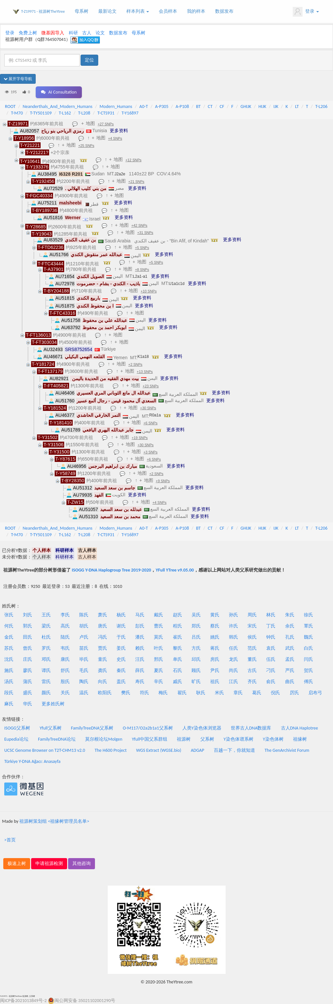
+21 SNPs (136, 182)
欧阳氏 (105, 693)
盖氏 (121, 681)
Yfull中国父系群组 (149, 739)
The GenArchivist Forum (287, 750)
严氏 (289, 670)
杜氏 (46, 637)
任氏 (233, 648)
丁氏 (270, 626)
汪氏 (139, 659)
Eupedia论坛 (16, 739)
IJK (275, 106)
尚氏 (233, 670)
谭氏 (46, 670)
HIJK (262, 106)
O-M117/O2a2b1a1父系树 (148, 728)
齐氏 (252, 681)
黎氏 (177, 648)
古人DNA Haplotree (299, 728)
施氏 (8, 670)
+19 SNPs (140, 438)
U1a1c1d (176, 283)
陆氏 (65, 637)
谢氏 (121, 626)
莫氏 (158, 637)
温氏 (83, 693)
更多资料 (119, 130)
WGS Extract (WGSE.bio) (158, 750)
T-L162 (65, 113)
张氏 (8, 615)
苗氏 (83, 648)
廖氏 (27, 670)
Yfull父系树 (50, 728)
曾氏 (27, 648)
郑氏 (196, 626)
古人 (86, 33)
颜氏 (46, 693)
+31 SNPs (145, 233)
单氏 (177, 659)
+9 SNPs (163, 481)
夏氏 (158, 670)
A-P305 (162, 106)
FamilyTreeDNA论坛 (57, 739)
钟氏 (270, 637)
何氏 (8, 626)
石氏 (177, 670)
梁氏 (46, 626)
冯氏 (102, 637)
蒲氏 (27, 681)
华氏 (27, 704)
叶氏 (158, 648)
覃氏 (308, 626)
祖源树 (184, 739)
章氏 (238, 693)
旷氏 (196, 681)
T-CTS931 (105, 113)
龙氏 (233, 659)
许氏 (233, 626)
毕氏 (83, 659)
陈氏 (83, 615)
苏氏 (8, 648)
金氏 (8, 637)
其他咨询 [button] (81, 863)
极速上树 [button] (17, 863)
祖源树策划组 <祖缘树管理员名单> (54, 821)
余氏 (289, 626)
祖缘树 (300, 739)
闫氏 (308, 659)
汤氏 (8, 681)
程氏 (177, 626)
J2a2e (120, 174)
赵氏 (177, 615)
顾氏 (196, 670)
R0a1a (155, 415)
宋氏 (252, 626)
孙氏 (233, 615)
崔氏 (177, 637)
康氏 (65, 659)
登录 (306, 12)
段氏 (8, 693)
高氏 (65, 626)
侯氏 (252, 637)
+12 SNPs (133, 160)
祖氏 (214, 681)
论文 (100, 33)
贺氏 (308, 670)
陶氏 (83, 681)
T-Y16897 (130, 113)
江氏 (233, 681)
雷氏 (46, 681)
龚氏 (102, 670)
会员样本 (168, 11)
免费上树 (28, 33)
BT (198, 106)
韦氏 (65, 648)
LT (297, 106)
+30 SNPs (148, 408)
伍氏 (270, 659)
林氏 (270, 615)
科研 (73, 33)
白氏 (308, 648)
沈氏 (8, 659)
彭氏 (139, 626)
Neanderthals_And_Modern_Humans (57, 106)
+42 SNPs (139, 225)
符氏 (144, 693)
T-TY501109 (41, 113)
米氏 (219, 693)
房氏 (214, 659)
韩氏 (233, 637)
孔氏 (289, 637)
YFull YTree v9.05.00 (175, 570)
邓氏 (46, 659)
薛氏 (139, 670)
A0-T (143, 106)
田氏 (27, 637)
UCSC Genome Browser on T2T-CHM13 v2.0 (44, 750)
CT (210, 106)
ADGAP (197, 750)
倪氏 (275, 693)
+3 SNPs (150, 452)
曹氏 (158, 626)
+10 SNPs (148, 291)
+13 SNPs (145, 372)
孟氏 (289, 659)
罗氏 (46, 648)
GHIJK (246, 106)
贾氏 (102, 648)
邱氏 (196, 659)
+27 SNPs (106, 124)
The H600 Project (111, 750)
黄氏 (214, 615)
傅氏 (308, 681)
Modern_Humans (116, 106)
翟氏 (182, 693)
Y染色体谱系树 (238, 739)
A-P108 (182, 106)
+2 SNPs (135, 364)
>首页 (10, 840)
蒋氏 (214, 648)
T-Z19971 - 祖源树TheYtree (43, 11)
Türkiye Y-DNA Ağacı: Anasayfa (32, 761)
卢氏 (83, 637)
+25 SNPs (86, 146)
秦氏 (121, 670)
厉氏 (294, 693)
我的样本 (196, 11)
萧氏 (102, 615)
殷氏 (65, 681)
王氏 (46, 615)
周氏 (252, 615)
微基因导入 (52, 33)
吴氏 (196, 615)
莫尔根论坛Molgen (103, 739)
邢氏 (158, 659)
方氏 (196, 648)
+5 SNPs (142, 248)
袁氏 (270, 648)
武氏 (289, 648)
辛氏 (158, 681)
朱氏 (289, 615)
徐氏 (308, 615)
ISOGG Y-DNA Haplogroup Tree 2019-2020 (111, 570)
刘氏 (27, 615)
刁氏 (270, 670)
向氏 (102, 681)
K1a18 (143, 356)
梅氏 (163, 693)
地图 (90, 123)
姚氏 (214, 637)
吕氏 (196, 637)
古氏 (252, 670)
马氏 (139, 615)
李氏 (65, 615)
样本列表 (137, 11)
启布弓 (315, 693)
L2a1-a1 (140, 276)
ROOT (10, 106)
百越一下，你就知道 (234, 750)
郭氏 (27, 626)
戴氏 (158, 615)
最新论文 (107, 11)
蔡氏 (214, 626)
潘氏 (139, 637)
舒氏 (65, 670)
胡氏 (83, 626)
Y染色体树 (273, 739)
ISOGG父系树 (17, 728)
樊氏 (125, 693)
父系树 (207, 739)
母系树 (81, 11)
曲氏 (289, 681)
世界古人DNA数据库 (251, 728)
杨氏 (121, 615)
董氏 (252, 659)
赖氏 (139, 648)
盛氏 (27, 693)
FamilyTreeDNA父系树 (92, 728)
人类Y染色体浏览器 (201, 728)
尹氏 (214, 670)
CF (222, 106)
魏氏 (308, 637)
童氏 (102, 659)
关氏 (65, 693)
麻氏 (8, 704)
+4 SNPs (115, 138)
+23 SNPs (151, 386)
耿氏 (200, 693)
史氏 (121, 659)
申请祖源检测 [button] (49, 863)
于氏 (121, 637)
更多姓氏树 (53, 704)
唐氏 (102, 626)
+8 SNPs (142, 270)
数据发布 (224, 11)
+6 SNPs (150, 423)
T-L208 (84, 113)
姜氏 (121, 648)
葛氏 (256, 693)
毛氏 (83, 670)
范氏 (252, 648)
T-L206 (321, 106)
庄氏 (27, 659)
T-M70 (17, 113)
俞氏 (270, 681)
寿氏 (139, 681)
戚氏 (177, 681)
